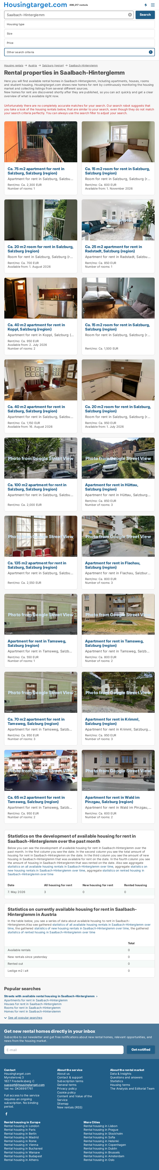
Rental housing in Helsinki (101, 1141)
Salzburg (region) (53, 65)
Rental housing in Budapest (23, 1156)
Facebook (6, 1113)
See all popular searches (25, 1017)
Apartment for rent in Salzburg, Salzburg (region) (48, 179)
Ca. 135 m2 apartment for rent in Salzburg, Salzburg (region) (37, 565)
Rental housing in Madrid (21, 1137)
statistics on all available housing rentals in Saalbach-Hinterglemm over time (60, 866)
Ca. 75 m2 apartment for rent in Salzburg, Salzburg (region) (36, 170)
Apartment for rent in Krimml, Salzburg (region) (112, 721)
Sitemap (63, 1103)
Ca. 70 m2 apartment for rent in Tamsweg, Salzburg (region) (36, 721)
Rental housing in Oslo (99, 1160)
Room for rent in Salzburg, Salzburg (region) (121, 179)
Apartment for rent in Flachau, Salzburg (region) (112, 565)
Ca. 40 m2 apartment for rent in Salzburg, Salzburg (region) (36, 408)
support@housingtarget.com (24, 1084)
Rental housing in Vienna (21, 1144)
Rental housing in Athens (21, 1160)
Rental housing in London (21, 1126)
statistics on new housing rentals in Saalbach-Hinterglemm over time (77, 868)
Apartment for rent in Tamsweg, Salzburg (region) (37, 643)
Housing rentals (13, 65)
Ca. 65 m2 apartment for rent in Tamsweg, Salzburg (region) (36, 799)
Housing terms (120, 1084)
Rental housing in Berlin (20, 1133)
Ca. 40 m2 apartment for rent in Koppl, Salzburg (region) (36, 326)
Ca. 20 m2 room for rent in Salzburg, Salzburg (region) (40, 248)
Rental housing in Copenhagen (105, 1144)
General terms (67, 1084)
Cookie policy (66, 1092)
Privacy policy (67, 1088)
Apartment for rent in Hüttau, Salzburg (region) (111, 486)
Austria (32, 65)
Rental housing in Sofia (99, 1137)
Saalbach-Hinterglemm (83, 65)
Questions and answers (126, 1077)
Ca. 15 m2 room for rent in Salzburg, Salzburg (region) (117, 170)
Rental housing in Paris (20, 1129)
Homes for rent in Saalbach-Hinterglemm (32, 1011)
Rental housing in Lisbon (100, 1126)
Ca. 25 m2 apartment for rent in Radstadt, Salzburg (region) (113, 248)
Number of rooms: (20, 188)
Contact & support (70, 1077)
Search (145, 15)
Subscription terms (70, 1081)
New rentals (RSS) (69, 1107)
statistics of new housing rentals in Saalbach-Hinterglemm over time (81, 928)
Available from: (95, 188)
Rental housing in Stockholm (103, 1133)
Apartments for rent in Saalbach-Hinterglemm (36, 1000)
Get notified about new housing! (145, 5)
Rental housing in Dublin (100, 1148)
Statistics (116, 1081)
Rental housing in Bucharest (23, 1148)
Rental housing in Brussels (102, 1152)
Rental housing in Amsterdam (104, 1156)
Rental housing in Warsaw (22, 1152)
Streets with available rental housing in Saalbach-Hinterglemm (49, 996)
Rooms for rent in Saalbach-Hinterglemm (32, 1007)
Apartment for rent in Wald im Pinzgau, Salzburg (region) (112, 799)
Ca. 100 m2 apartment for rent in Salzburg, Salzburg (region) (37, 486)
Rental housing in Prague (101, 1129)
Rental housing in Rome (20, 1141)
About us (63, 1073)
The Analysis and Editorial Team (132, 1088)
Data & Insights (120, 1073)
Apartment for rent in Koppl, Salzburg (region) (45, 335)
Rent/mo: (14, 184)
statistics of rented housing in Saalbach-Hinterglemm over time (51, 932)
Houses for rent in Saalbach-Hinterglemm (32, 1004)
